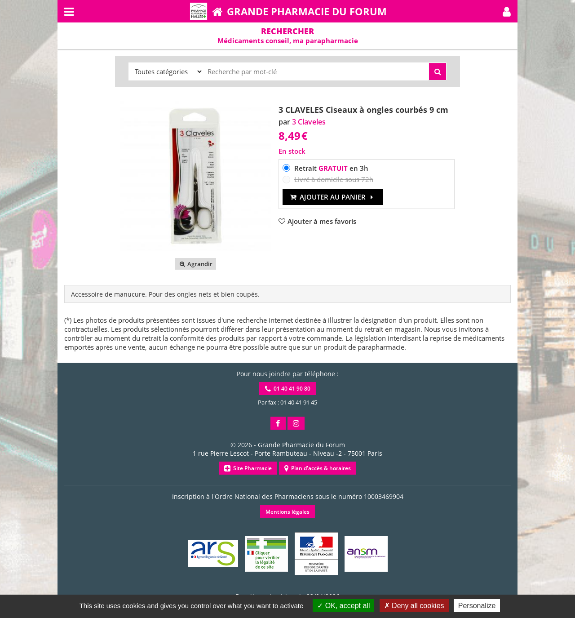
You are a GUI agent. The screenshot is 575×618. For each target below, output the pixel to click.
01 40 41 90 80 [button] (287, 388)
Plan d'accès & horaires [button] (317, 468)
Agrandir (195, 264)
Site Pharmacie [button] (248, 468)
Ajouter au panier (332, 196)
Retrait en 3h (331, 168)
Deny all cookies (414, 605)
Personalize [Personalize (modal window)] (477, 605)
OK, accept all (343, 605)
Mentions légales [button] (287, 512)
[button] (507, 11)
